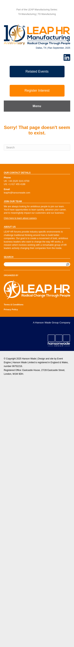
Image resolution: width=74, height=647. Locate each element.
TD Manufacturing (47, 14)
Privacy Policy (11, 309)
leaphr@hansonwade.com (17, 192)
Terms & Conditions (13, 304)
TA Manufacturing (27, 14)
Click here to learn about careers (20, 218)
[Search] (37, 147)
